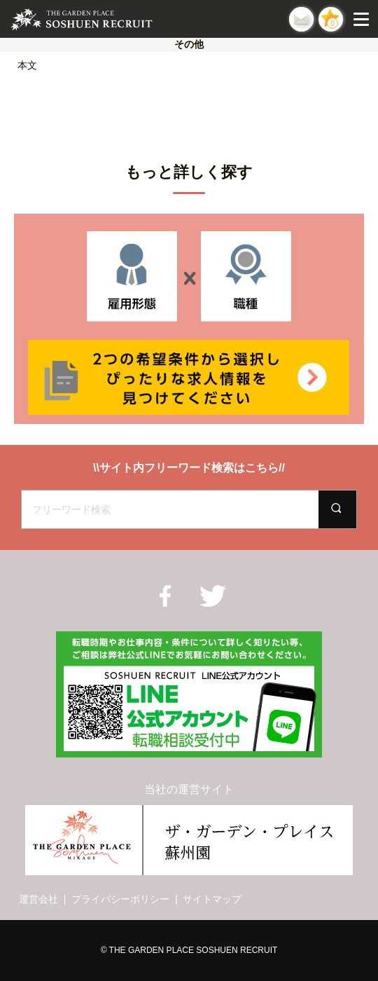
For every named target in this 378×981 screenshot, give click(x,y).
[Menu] (364, 19)
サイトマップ (212, 899)
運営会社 (38, 899)
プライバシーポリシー (120, 899)
